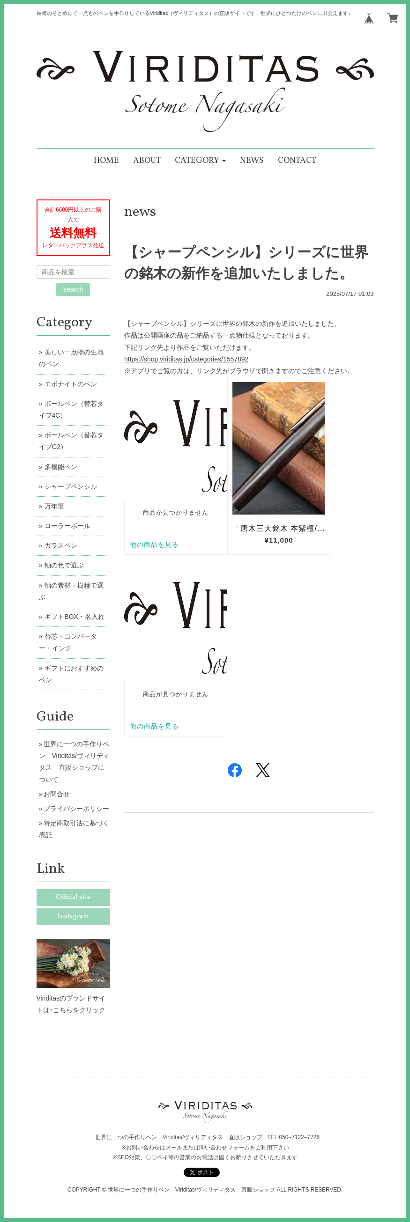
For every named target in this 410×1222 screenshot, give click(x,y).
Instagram (73, 916)
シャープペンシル (71, 486)
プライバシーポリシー (76, 808)
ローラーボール (67, 526)
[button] (200, 161)
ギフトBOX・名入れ (74, 616)
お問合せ (57, 794)
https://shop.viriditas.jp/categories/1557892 (186, 359)
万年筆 (54, 506)
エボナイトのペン (71, 384)
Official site (73, 897)
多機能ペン (61, 467)
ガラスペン (61, 545)
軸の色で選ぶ (64, 565)
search (73, 289)
